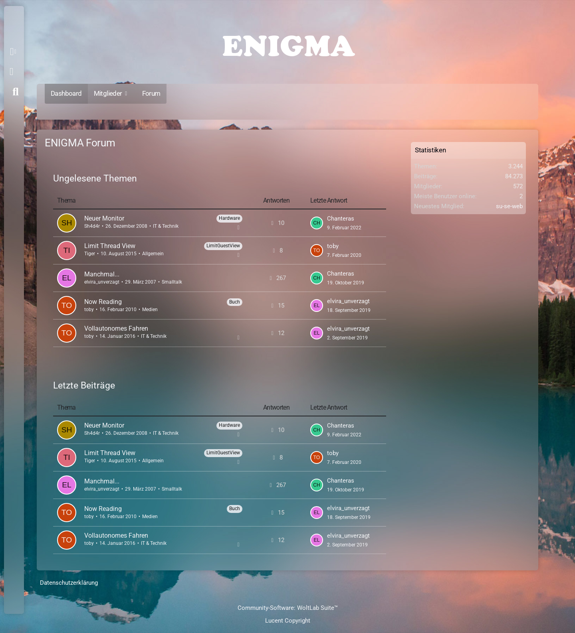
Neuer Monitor (104, 218)
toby (333, 246)
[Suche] (15, 92)
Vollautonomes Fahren (116, 328)
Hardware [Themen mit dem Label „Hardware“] (229, 218)
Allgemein (153, 253)
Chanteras (340, 218)
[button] (14, 52)
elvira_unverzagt (101, 282)
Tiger (89, 253)
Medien (150, 309)
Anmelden (11, 72)
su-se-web (509, 206)
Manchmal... (101, 274)
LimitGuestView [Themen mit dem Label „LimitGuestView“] (223, 245)
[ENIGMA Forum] (287, 44)
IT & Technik (165, 226)
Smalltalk (172, 282)
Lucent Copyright (287, 620)
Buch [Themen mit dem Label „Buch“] (234, 302)
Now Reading (103, 302)
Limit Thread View (109, 246)
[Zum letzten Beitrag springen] (316, 223)
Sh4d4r (92, 226)
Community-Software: (288, 607)
